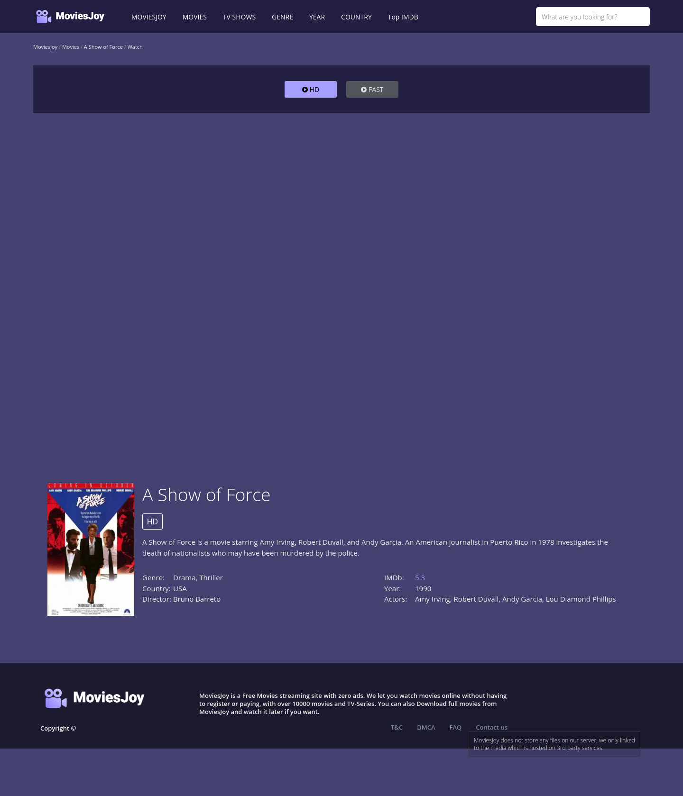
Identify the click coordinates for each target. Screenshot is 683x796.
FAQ (456, 727)
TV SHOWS (239, 16)
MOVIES (195, 16)
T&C (397, 727)
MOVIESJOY (148, 16)
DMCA (426, 727)
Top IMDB (403, 16)
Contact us (492, 727)
